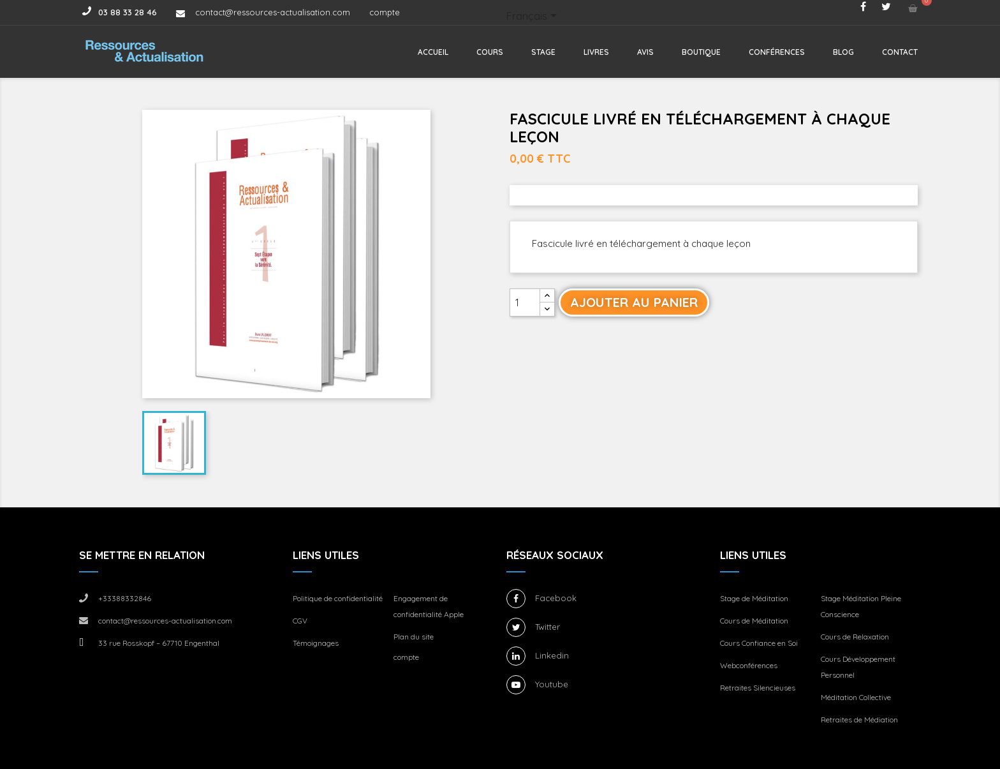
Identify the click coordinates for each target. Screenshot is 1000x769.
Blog (843, 52)
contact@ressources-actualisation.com (272, 12)
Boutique (701, 52)
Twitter (547, 627)
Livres (596, 52)
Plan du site (413, 636)
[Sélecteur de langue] (533, 17)
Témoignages (316, 643)
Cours (489, 52)
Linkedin (552, 655)
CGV (300, 620)
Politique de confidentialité (338, 598)
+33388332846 (124, 598)
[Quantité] (525, 302)
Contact (900, 52)
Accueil (433, 52)
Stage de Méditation (754, 598)
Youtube (551, 684)
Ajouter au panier (634, 302)
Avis (645, 52)
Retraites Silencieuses (757, 687)
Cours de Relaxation (855, 636)
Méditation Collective (856, 697)
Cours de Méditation (754, 620)
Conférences (777, 52)
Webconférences (748, 665)
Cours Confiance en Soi (759, 643)
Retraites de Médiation (859, 719)
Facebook (556, 598)
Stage (543, 52)
